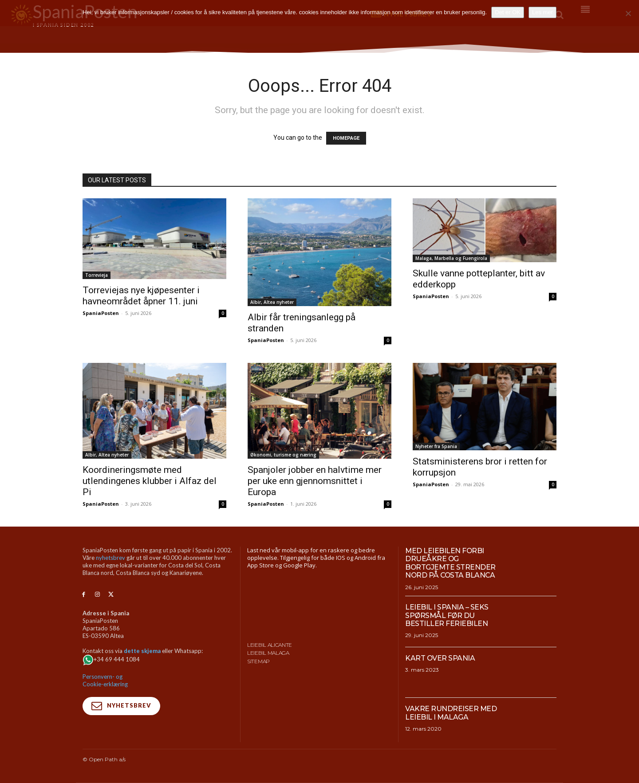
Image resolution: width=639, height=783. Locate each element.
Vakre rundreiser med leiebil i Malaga (451, 712)
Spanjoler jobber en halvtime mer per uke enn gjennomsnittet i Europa (315, 480)
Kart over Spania (440, 658)
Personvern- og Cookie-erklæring (105, 680)
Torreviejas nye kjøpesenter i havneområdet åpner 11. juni (141, 296)
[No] (627, 13)
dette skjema (142, 650)
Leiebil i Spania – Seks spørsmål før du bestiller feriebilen (447, 615)
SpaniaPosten (101, 313)
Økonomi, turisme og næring (283, 455)
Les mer (542, 12)
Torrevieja (96, 275)
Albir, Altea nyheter (272, 302)
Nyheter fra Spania (436, 446)
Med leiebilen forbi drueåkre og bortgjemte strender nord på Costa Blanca (451, 563)
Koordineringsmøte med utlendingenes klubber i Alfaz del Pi (150, 480)
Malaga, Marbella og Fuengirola (451, 258)
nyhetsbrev (110, 557)
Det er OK (508, 12)
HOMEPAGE (346, 138)
